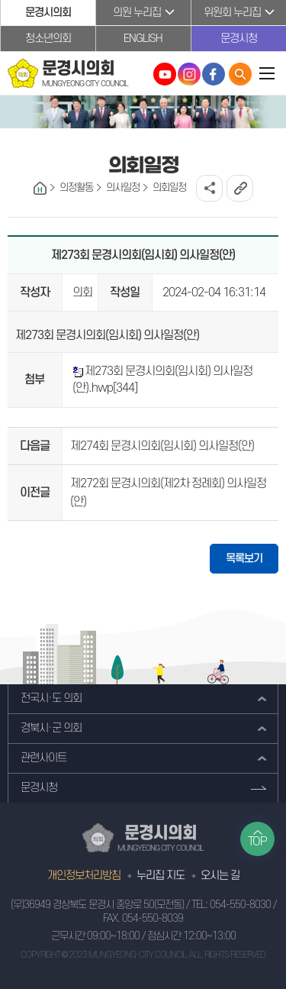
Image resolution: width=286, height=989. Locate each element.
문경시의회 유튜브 (164, 74)
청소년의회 (48, 38)
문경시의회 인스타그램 (189, 74)
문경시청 (238, 38)
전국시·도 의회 (51, 698)
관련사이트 (43, 757)
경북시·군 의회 (51, 728)
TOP (257, 841)
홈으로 (40, 188)
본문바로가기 (0, 0)
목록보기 (244, 558)
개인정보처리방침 (84, 875)
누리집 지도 (161, 875)
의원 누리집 (137, 12)
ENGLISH (143, 38)
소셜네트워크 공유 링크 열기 (209, 188)
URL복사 (240, 188)
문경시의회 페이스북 (213, 74)
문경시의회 (48, 12)
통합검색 (240, 74)
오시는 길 (220, 875)
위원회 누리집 (232, 12)
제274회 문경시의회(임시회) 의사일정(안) (162, 446)
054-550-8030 (240, 904)
